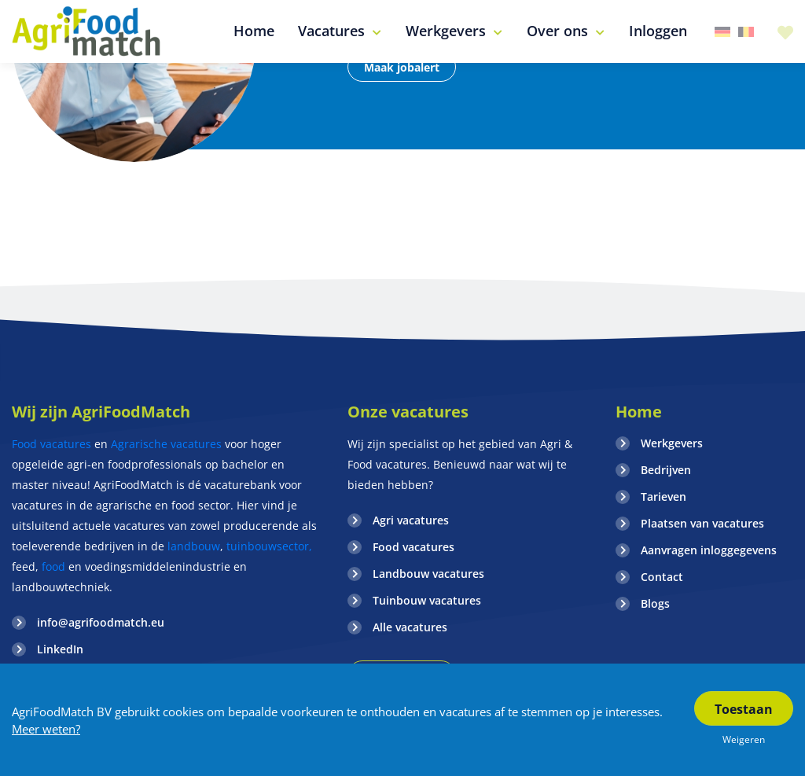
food (53, 566)
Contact (662, 576)
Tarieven (663, 496)
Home (639, 411)
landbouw (193, 546)
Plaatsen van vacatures (702, 523)
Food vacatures (51, 443)
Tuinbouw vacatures (427, 600)
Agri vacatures (411, 520)
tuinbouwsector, (269, 546)
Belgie (746, 32)
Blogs (655, 603)
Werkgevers (672, 443)
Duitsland (722, 32)
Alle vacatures (410, 627)
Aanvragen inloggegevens (709, 549)
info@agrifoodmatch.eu (100, 622)
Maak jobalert (401, 67)
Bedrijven (666, 469)
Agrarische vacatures (168, 443)
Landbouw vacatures (428, 573)
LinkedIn (60, 649)
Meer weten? (46, 729)
